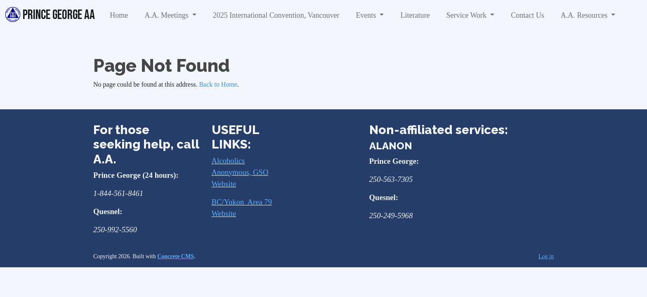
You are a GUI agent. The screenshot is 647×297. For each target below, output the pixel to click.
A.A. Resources (585, 15)
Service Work (467, 15)
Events (367, 15)
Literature (415, 15)
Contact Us (527, 15)
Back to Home (218, 84)
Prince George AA (50, 15)
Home (119, 15)
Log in (546, 256)
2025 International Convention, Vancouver (276, 15)
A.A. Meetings (167, 15)
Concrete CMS (175, 256)
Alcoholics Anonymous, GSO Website (240, 172)
